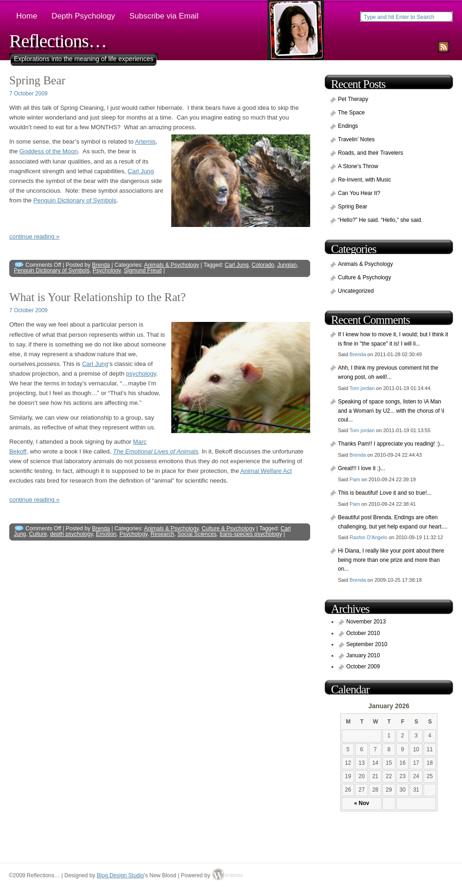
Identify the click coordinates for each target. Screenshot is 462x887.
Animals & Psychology (171, 265)
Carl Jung (141, 171)
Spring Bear (37, 80)
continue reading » (34, 236)
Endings (348, 126)
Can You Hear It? (359, 193)
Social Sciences (197, 534)
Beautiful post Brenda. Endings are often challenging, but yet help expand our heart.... (393, 522)
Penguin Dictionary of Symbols (75, 200)
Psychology (106, 270)
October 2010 (363, 633)
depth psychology (71, 534)
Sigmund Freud (143, 270)
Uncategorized (356, 291)
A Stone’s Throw (358, 166)
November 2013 (366, 621)
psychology (141, 373)
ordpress (230, 875)
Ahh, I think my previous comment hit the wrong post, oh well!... (388, 372)
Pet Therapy (353, 99)
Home (26, 16)
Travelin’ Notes (356, 139)
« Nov (361, 803)
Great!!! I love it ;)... (361, 468)
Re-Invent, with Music (364, 179)
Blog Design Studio (120, 875)
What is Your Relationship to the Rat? (97, 297)
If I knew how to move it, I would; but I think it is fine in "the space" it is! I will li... (393, 339)
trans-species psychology (251, 534)
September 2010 (366, 644)
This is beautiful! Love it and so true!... (384, 493)
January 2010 (363, 655)
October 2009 (363, 666)
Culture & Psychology (228, 528)
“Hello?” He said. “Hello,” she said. (380, 220)
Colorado (263, 265)
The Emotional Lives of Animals (155, 451)
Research (162, 534)
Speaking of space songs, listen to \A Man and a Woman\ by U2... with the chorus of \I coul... (391, 410)
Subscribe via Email (163, 16)
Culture (38, 534)
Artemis (145, 141)
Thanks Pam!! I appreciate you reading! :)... (391, 443)
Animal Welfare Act (266, 470)
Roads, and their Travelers (370, 153)
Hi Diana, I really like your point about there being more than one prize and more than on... (391, 559)
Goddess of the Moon (48, 151)
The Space (351, 112)
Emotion (106, 534)
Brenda (101, 265)
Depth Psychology (83, 16)
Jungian (287, 265)
